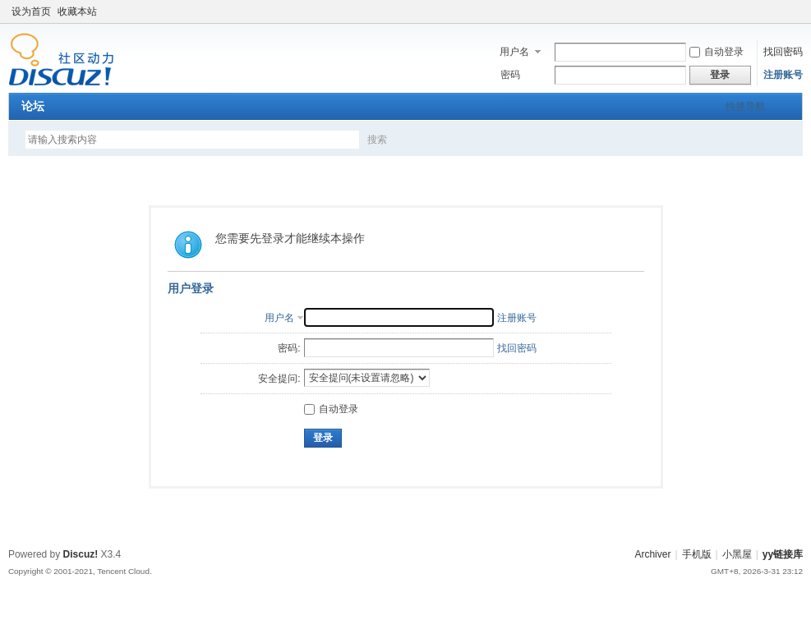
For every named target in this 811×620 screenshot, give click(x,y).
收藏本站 (77, 11)
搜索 (377, 139)
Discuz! (81, 554)
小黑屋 (737, 554)
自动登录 (716, 51)
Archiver (652, 554)
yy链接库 (783, 554)
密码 (510, 74)
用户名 (514, 51)
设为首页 (31, 11)
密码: (289, 348)
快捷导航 (745, 107)
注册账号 (783, 74)
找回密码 (783, 51)
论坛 (32, 106)
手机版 (697, 554)
